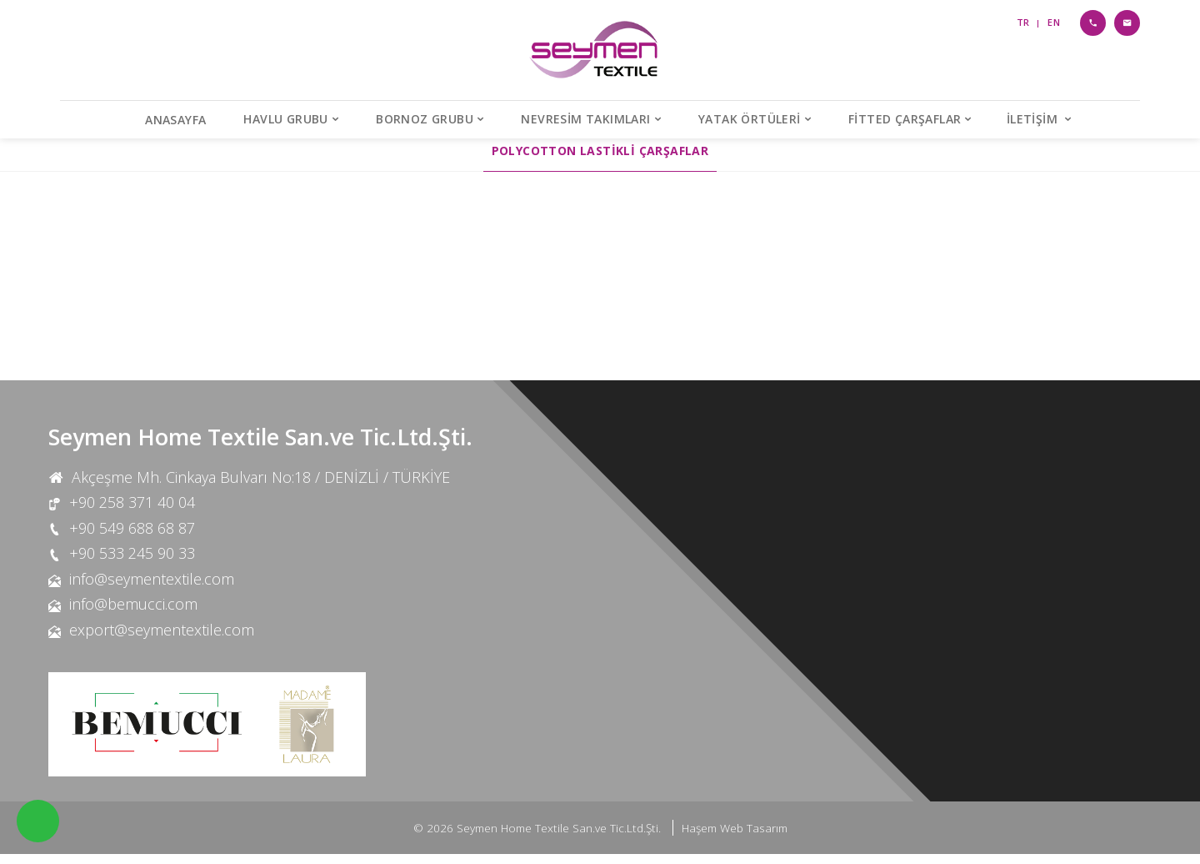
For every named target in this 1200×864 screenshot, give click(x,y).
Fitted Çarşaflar (904, 119)
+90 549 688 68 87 (132, 538)
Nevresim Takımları (585, 119)
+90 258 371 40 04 (132, 512)
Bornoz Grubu (424, 119)
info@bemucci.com (133, 615)
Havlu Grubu (285, 119)
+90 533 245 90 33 (132, 563)
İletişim (1034, 119)
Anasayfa (175, 120)
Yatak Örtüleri (749, 119)
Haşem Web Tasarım (735, 838)
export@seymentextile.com (161, 640)
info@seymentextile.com (151, 589)
